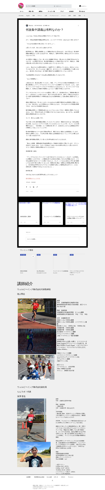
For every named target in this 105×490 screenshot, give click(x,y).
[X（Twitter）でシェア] (30, 187)
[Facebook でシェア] (26, 187)
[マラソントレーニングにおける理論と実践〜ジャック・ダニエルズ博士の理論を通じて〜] (75, 208)
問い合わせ (70, 476)
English (28, 15)
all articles (21, 15)
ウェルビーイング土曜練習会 (52, 216)
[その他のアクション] (78, 25)
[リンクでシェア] (37, 187)
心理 (46, 15)
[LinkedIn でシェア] (33, 187)
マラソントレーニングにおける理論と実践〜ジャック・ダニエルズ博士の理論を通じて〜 (75, 217)
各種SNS (63, 476)
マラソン (40, 15)
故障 (69, 15)
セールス (33, 182)
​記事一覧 (56, 476)
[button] (84, 15)
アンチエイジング (54, 15)
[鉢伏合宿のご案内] (29, 208)
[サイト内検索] (48, 6)
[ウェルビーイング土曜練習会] (52, 208)
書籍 (80, 15)
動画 (75, 15)
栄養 (33, 15)
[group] (52, 265)
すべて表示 (83, 199)
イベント (63, 15)
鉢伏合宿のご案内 (25, 216)
